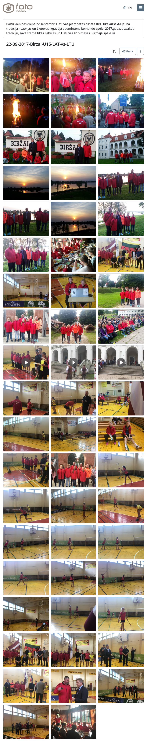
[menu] (140, 7)
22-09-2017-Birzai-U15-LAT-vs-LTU (40, 44)
